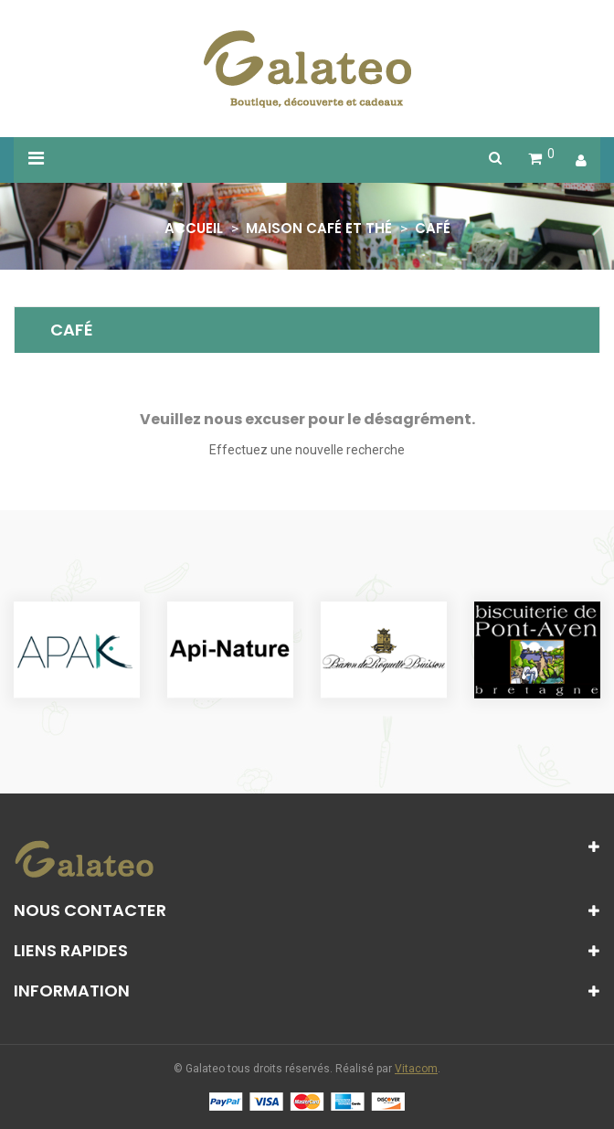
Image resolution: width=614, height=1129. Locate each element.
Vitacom (416, 1068)
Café (71, 329)
